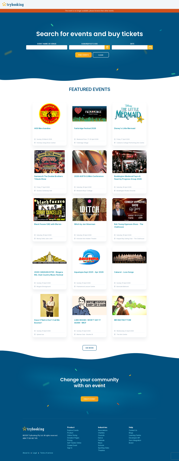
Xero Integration (135, 440)
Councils (101, 435)
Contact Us (133, 430)
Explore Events (73, 430)
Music (100, 443)
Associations (102, 430)
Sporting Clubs (103, 448)
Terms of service (46, 453)
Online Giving (72, 435)
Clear (98, 55)
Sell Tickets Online (74, 443)
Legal (35, 453)
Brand (131, 443)
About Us (26, 453)
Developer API (134, 438)
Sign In (69, 448)
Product (70, 433)
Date (132, 44)
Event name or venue (46, 44)
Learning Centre (135, 435)
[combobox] (89, 47)
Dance (100, 438)
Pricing (69, 440)
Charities (101, 433)
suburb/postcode (89, 44)
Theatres (101, 450)
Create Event (89, 399)
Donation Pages (73, 438)
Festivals (101, 440)
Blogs (131, 433)
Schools (101, 445)
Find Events (80, 55)
